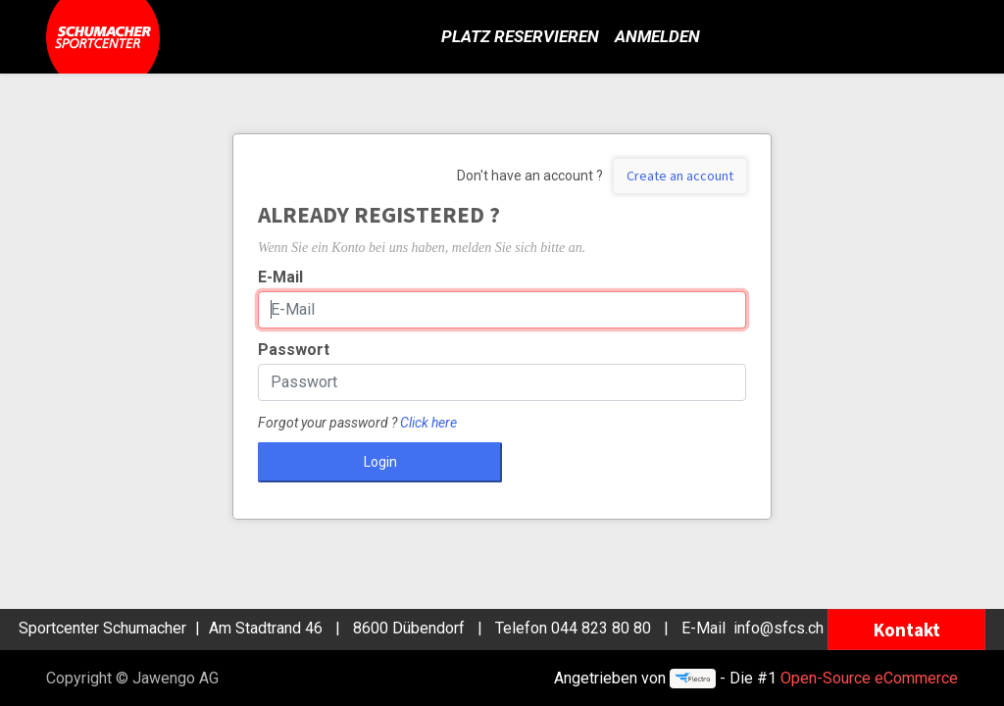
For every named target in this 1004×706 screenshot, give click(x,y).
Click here (428, 422)
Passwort (293, 349)
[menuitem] (520, 37)
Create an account (680, 175)
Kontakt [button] (907, 629)
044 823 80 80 (601, 628)
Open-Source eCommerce (869, 678)
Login (380, 462)
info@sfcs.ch (778, 628)
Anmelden (657, 36)
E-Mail (280, 277)
